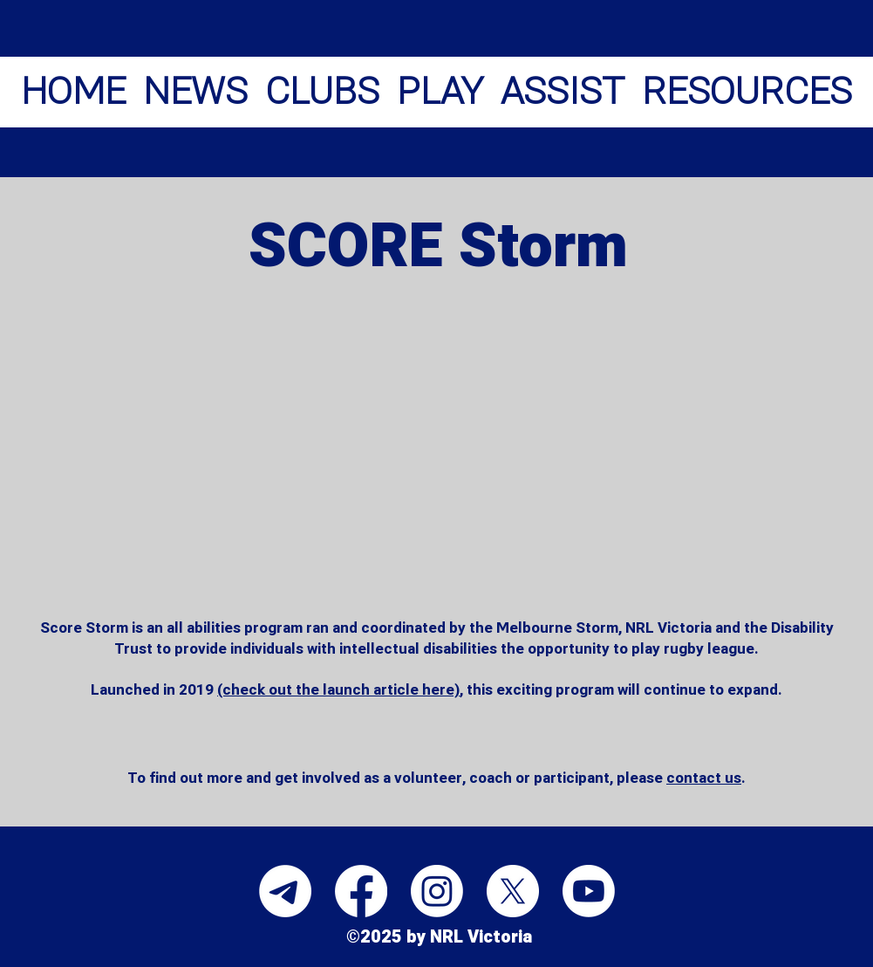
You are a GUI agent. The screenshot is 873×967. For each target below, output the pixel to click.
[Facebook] (361, 891)
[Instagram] (437, 891)
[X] (513, 891)
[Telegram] (285, 891)
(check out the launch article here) (338, 690)
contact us (703, 778)
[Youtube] (589, 891)
